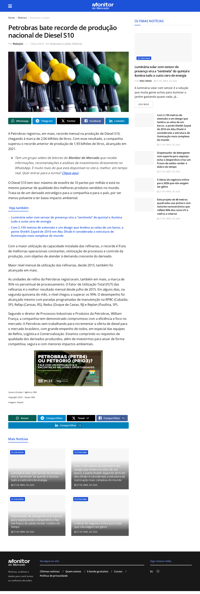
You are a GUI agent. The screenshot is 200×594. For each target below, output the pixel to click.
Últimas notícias (50, 574)
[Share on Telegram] (44, 121)
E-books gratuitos (97, 574)
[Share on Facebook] (92, 121)
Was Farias (146, 80)
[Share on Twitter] (68, 121)
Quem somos (73, 574)
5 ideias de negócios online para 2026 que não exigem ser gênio (98, 528)
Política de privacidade (54, 579)
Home (11, 17)
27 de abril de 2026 (22, 488)
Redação (18, 43)
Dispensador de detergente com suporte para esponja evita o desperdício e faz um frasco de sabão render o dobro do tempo (36, 524)
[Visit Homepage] (103, 6)
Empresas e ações (40, 17)
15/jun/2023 (37, 43)
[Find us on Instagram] (158, 574)
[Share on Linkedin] (117, 121)
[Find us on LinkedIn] (151, 574)
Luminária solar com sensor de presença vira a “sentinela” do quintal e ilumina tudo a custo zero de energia (36, 479)
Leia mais (145, 104)
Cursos (118, 574)
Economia (17, 455)
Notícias (22, 17)
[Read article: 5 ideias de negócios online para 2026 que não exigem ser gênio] (100, 518)
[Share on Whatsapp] (19, 121)
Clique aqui (70, 174)
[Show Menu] (10, 6)
